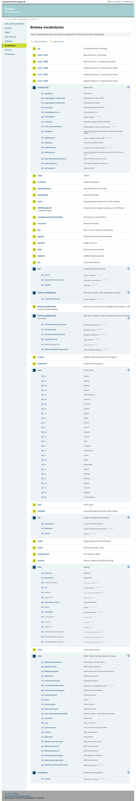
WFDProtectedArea (51, 746)
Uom (46, 723)
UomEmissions (50, 727)
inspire (41, 357)
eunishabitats (49, 117)
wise (40, 656)
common (42, 182)
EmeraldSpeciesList (51, 112)
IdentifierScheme (50, 695)
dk (45, 404)
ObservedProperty (51, 709)
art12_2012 (43, 55)
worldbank (43, 773)
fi (44, 423)
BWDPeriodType (50, 667)
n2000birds (48, 131)
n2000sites (48, 143)
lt (44, 446)
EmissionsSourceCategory (54, 690)
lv (45, 455)
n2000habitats (49, 138)
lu (45, 451)
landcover (42, 364)
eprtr (40, 201)
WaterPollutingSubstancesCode (56, 349)
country (47, 779)
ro (45, 479)
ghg (39, 249)
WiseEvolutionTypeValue (53, 760)
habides (41, 256)
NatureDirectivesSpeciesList (55, 159)
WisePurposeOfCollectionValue (56, 765)
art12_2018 (43, 62)
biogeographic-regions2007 (54, 98)
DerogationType (50, 329)
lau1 (40, 370)
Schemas (8, 41)
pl (45, 469)
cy (45, 390)
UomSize (47, 732)
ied (39, 269)
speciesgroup (49, 168)
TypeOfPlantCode (50, 339)
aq (39, 49)
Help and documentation (14, 24)
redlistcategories (50, 163)
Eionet (14, 19)
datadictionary (44, 189)
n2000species (49, 152)
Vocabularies (10, 46)
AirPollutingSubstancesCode (55, 324)
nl (45, 465)
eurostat (41, 223)
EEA (15, 1)
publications (43, 554)
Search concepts (58, 41)
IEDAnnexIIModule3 (47, 307)
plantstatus (48, 528)
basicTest (48, 573)
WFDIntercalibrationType (53, 742)
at (45, 376)
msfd (40, 541)
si (45, 488)
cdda (40, 176)
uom (40, 650)
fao (39, 230)
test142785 (48, 612)
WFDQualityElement (51, 751)
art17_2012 (43, 75)
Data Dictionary (23, 19)
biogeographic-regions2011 (54, 103)
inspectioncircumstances (53, 280)
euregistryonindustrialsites (50, 217)
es (45, 418)
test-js (46, 607)
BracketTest (48, 578)
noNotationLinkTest (51, 602)
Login (111, 1)
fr (45, 427)
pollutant (47, 285)
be (45, 381)
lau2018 (41, 511)
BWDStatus (48, 676)
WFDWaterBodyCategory (53, 755)
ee (45, 409)
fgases (41, 236)
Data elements (10, 37)
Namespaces (10, 54)
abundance (48, 93)
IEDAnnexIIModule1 (47, 293)
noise (40, 548)
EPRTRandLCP (45, 208)
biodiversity (43, 87)
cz (45, 395)
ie (45, 437)
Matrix (46, 700)
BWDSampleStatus (51, 671)
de (45, 399)
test (39, 567)
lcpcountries (49, 524)
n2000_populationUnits (53, 126)
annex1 (47, 275)
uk (45, 497)
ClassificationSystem (52, 681)
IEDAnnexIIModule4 (47, 316)
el (45, 413)
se (45, 483)
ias (39, 262)
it (44, 441)
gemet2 (41, 243)
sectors (47, 533)
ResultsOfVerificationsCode (54, 334)
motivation (48, 122)
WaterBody (48, 737)
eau (45, 587)
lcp (39, 518)
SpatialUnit (48, 718)
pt (45, 474)
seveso (41, 561)
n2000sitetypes (50, 147)
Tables (7, 32)
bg (45, 385)
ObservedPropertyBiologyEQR (55, 714)
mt (45, 460)
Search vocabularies (40, 41)
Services (8, 50)
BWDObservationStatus (53, 662)
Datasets (8, 28)
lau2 (40, 505)
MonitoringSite (50, 704)
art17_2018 (43, 81)
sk (45, 492)
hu (45, 432)
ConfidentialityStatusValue (54, 685)
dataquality (48, 107)
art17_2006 (43, 68)
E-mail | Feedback (12, 794)
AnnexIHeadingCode (52, 299)
